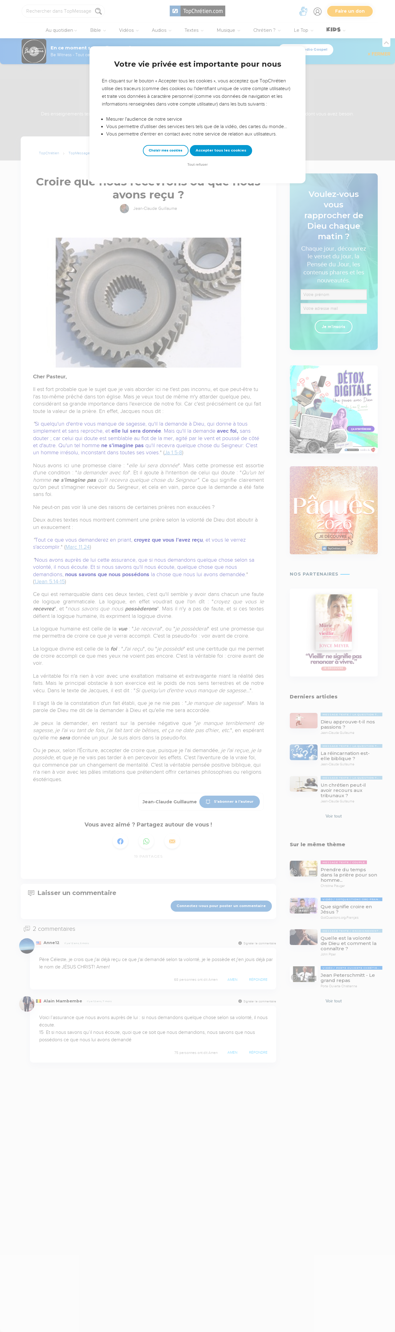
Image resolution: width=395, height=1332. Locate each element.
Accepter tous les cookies (221, 150)
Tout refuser (197, 165)
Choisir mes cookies (165, 150)
